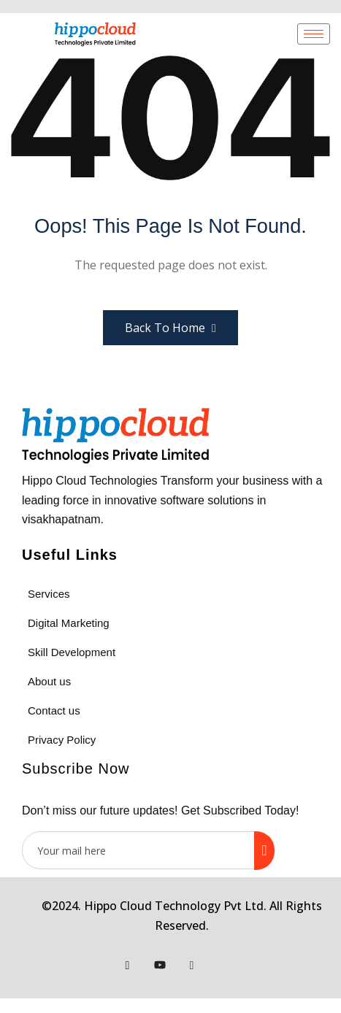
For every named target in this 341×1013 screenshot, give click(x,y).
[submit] (264, 850)
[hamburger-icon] (313, 34)
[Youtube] (160, 965)
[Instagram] (192, 965)
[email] (139, 850)
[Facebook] (128, 965)
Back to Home (170, 328)
